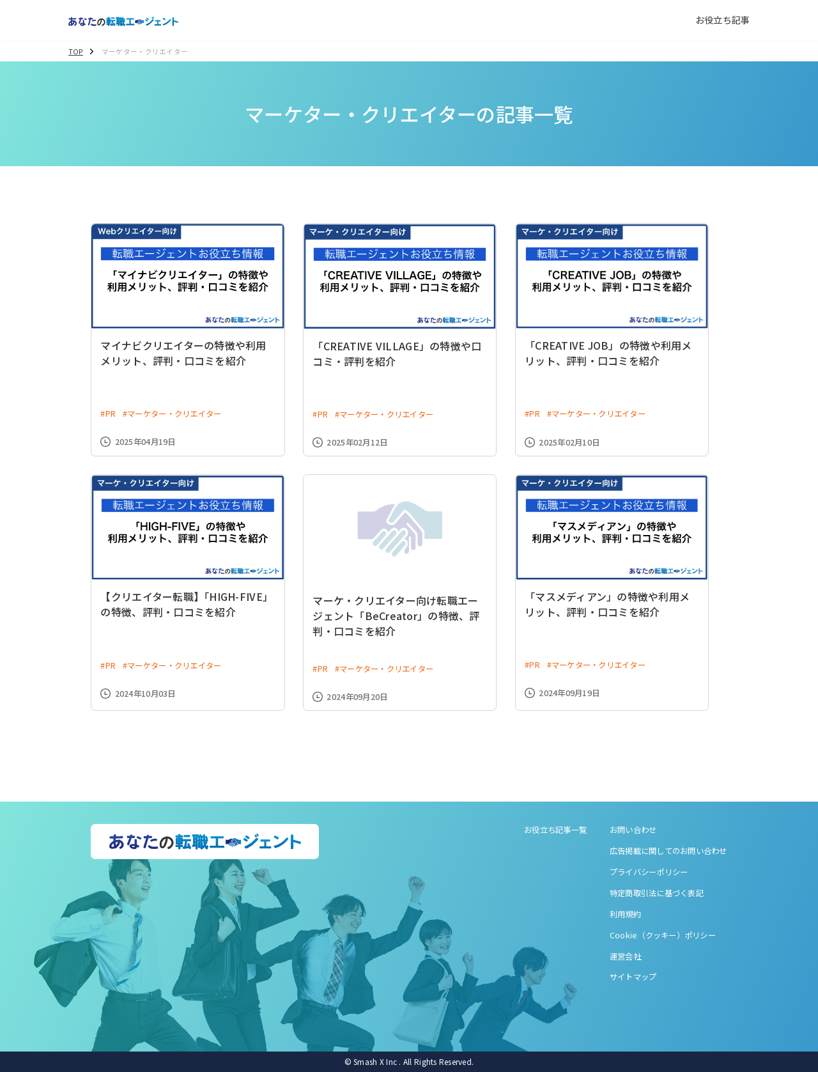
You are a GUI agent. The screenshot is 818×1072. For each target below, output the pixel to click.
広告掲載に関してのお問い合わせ (668, 851)
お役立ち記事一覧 (555, 829)
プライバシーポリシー (649, 872)
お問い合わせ (633, 829)
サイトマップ (633, 977)
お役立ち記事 (722, 19)
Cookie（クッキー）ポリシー (663, 935)
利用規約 (625, 914)
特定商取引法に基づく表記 (657, 893)
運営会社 (625, 956)
